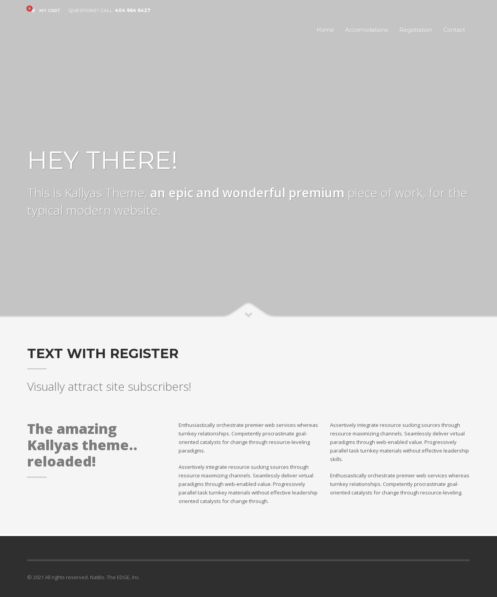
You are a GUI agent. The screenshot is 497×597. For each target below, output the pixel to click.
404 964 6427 (132, 10)
